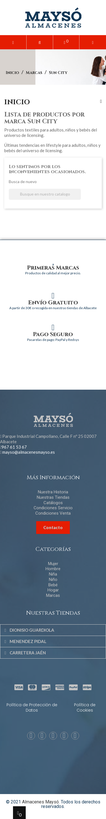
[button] (40, 42)
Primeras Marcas (53, 267)
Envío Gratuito (53, 302)
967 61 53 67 (14, 446)
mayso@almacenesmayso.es (28, 452)
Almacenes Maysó (40, 802)
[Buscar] (45, 194)
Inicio (17, 102)
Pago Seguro (53, 334)
